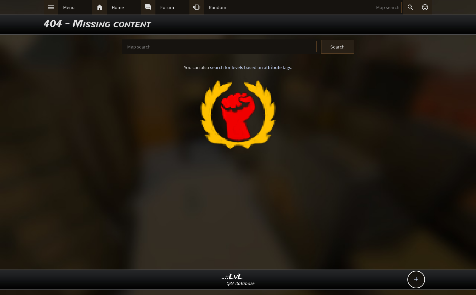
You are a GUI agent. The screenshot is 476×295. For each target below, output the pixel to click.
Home (118, 7)
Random (217, 7)
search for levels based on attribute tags (250, 67)
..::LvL (232, 277)
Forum (167, 7)
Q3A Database (240, 283)
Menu (69, 7)
